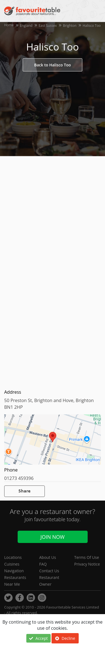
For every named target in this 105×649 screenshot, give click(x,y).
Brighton (69, 25)
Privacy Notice (87, 564)
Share (24, 491)
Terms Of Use (86, 557)
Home (9, 25)
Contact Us (49, 570)
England (26, 25)
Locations (13, 557)
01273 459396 (19, 478)
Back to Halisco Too (52, 65)
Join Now (52, 536)
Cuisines (11, 564)
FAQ (43, 564)
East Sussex (48, 25)
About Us (47, 557)
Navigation (14, 570)
